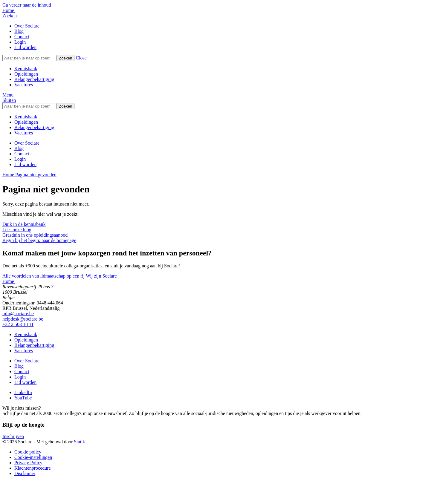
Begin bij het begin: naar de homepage (39, 240)
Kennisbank (25, 68)
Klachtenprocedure (32, 468)
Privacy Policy (28, 462)
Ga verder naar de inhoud (26, 4)
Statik (79, 441)
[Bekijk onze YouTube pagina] (23, 397)
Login (20, 42)
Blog (19, 31)
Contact (21, 36)
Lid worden (25, 47)
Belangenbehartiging (34, 79)
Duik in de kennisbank (23, 224)
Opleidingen (26, 73)
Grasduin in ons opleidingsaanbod (35, 235)
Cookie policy (27, 451)
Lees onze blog (16, 229)
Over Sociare (26, 25)
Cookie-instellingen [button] (33, 457)
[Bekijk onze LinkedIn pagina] (23, 392)
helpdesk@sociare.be (22, 318)
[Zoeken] (28, 58)
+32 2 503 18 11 (17, 324)
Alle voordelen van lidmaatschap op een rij (43, 275)
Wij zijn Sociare (101, 275)
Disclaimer (24, 473)
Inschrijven (13, 436)
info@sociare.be (18, 313)
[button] (81, 57)
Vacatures (23, 84)
